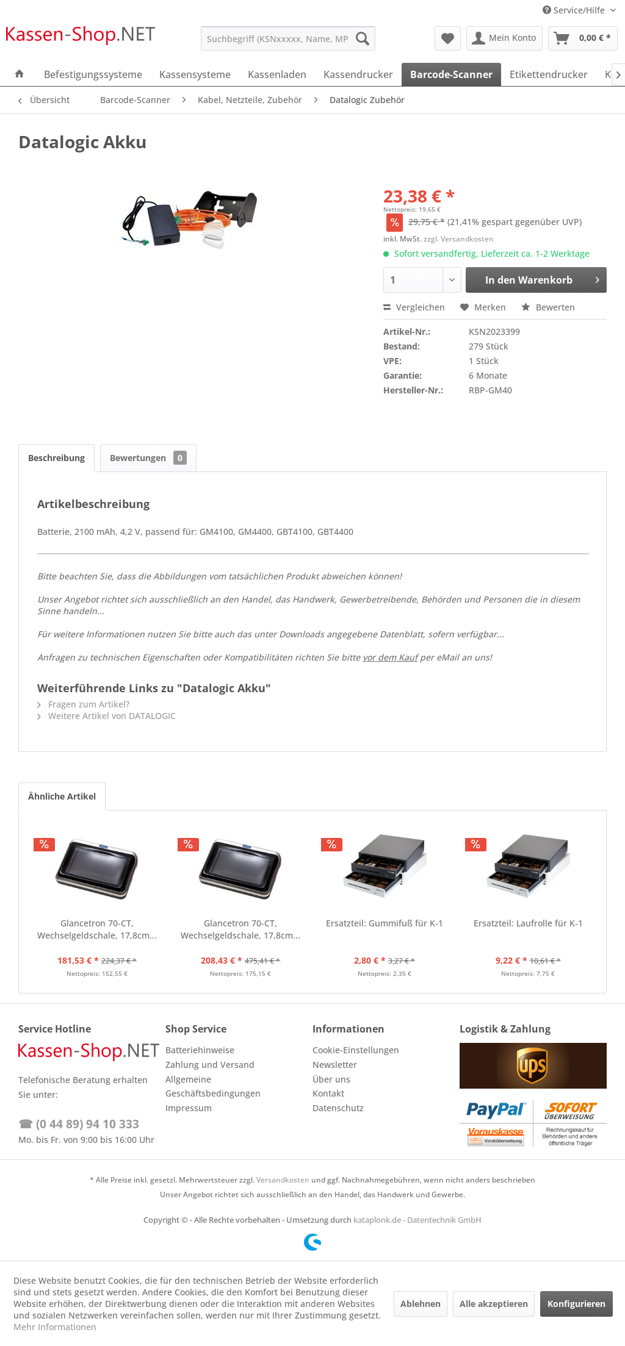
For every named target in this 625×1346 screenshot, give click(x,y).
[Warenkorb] (583, 38)
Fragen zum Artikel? (83, 704)
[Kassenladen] (277, 74)
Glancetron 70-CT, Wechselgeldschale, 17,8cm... (97, 929)
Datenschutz (338, 1108)
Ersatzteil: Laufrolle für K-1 (528, 923)
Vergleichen (414, 307)
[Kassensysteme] (195, 74)
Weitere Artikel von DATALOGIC (106, 715)
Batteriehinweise (199, 1050)
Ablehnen (420, 1303)
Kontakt (328, 1093)
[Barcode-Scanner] (451, 74)
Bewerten (548, 307)
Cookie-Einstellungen (355, 1050)
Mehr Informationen (54, 1327)
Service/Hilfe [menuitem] (575, 10)
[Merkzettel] (448, 38)
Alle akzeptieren (494, 1303)
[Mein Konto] (504, 38)
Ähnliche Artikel (62, 796)
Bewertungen (148, 458)
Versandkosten (282, 1180)
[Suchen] (362, 38)
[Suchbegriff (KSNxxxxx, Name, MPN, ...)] (288, 38)
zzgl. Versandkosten (459, 239)
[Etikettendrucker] (548, 74)
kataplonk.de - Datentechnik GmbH (417, 1219)
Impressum (188, 1108)
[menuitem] (288, 38)
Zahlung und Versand (210, 1064)
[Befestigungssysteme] (93, 74)
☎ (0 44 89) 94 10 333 (78, 1124)
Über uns (331, 1079)
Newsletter (334, 1064)
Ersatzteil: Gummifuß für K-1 (384, 923)
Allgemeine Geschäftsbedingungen (213, 1086)
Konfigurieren (576, 1303)
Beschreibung (56, 458)
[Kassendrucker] (358, 74)
